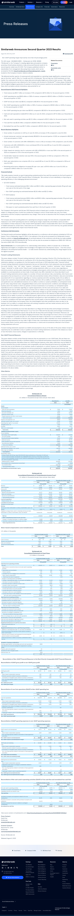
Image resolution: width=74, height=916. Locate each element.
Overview (11, 7)
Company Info (39, 7)
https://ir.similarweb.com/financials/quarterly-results (29, 71)
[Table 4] (37, 608)
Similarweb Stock (20, 7)
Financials (47, 7)
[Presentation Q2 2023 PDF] (61, 64)
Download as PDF (68, 53)
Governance (54, 7)
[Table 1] (37, 436)
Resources (62, 7)
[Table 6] (37, 706)
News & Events (30, 7)
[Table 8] (37, 795)
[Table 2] (37, 503)
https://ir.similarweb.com (21, 239)
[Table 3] (37, 542)
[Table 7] (37, 751)
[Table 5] (37, 677)
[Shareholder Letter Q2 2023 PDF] (61, 69)
